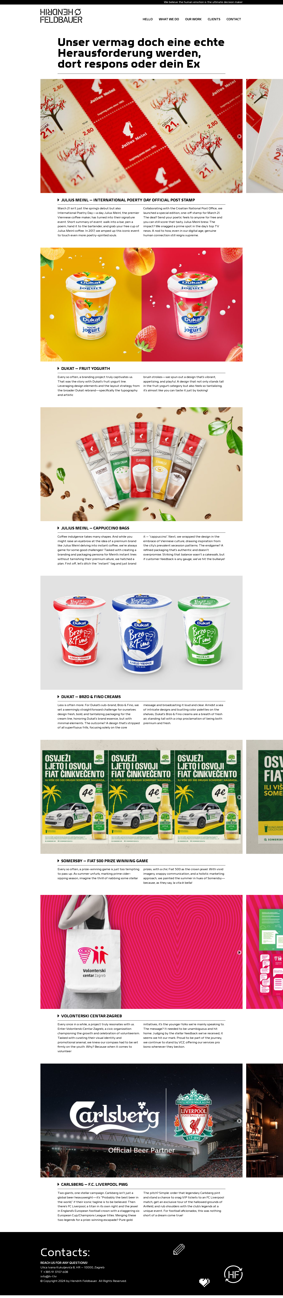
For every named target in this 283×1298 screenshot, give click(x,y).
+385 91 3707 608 (56, 1272)
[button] (239, 136)
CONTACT (234, 19)
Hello (148, 19)
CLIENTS (214, 19)
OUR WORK (193, 19)
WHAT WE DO (169, 19)
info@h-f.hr (49, 1276)
